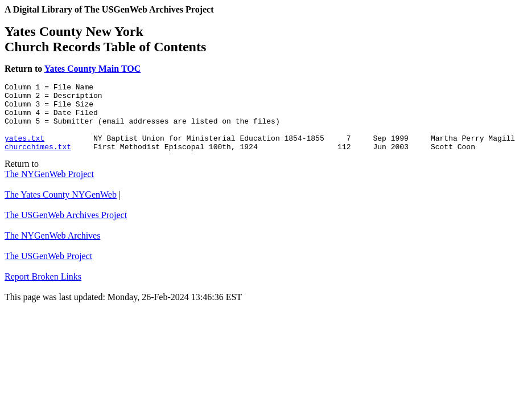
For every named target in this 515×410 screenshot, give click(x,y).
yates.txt (24, 150)
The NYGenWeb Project (49, 187)
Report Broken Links (43, 290)
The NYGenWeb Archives (52, 249)
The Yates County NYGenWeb (61, 208)
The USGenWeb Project (48, 269)
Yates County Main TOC (92, 68)
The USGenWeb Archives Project (66, 228)
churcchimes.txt (38, 160)
